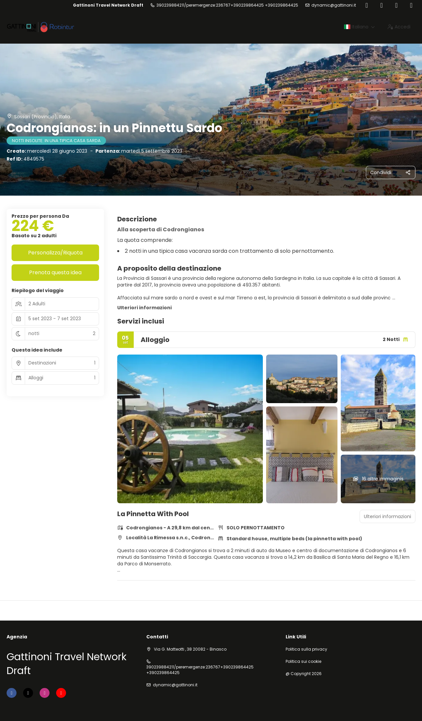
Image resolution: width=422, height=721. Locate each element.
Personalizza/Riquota (55, 252)
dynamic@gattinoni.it (333, 5)
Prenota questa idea (55, 272)
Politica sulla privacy (306, 649)
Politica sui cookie (303, 661)
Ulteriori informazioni (144, 307)
